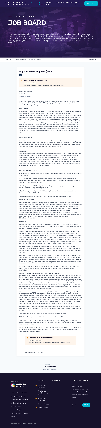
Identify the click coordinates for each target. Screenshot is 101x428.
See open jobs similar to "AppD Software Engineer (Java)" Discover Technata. (44, 85)
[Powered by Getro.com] (50, 365)
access (34, 292)
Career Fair (49, 3)
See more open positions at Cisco (34, 352)
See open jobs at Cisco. (30, 83)
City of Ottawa (43, 407)
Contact (91, 3)
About (77, 2)
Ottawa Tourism (43, 404)
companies (20, 59)
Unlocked (69, 2)
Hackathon (60, 2)
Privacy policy (46, 369)
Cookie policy (54, 369)
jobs (8, 59)
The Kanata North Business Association (43, 393)
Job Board (40, 3)
